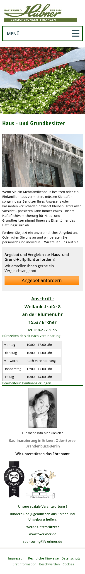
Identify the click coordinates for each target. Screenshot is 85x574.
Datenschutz (70, 558)
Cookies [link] (68, 564)
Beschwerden (49, 564)
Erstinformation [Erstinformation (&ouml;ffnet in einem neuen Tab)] (24, 564)
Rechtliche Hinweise (43, 558)
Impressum (16, 558)
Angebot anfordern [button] (42, 280)
